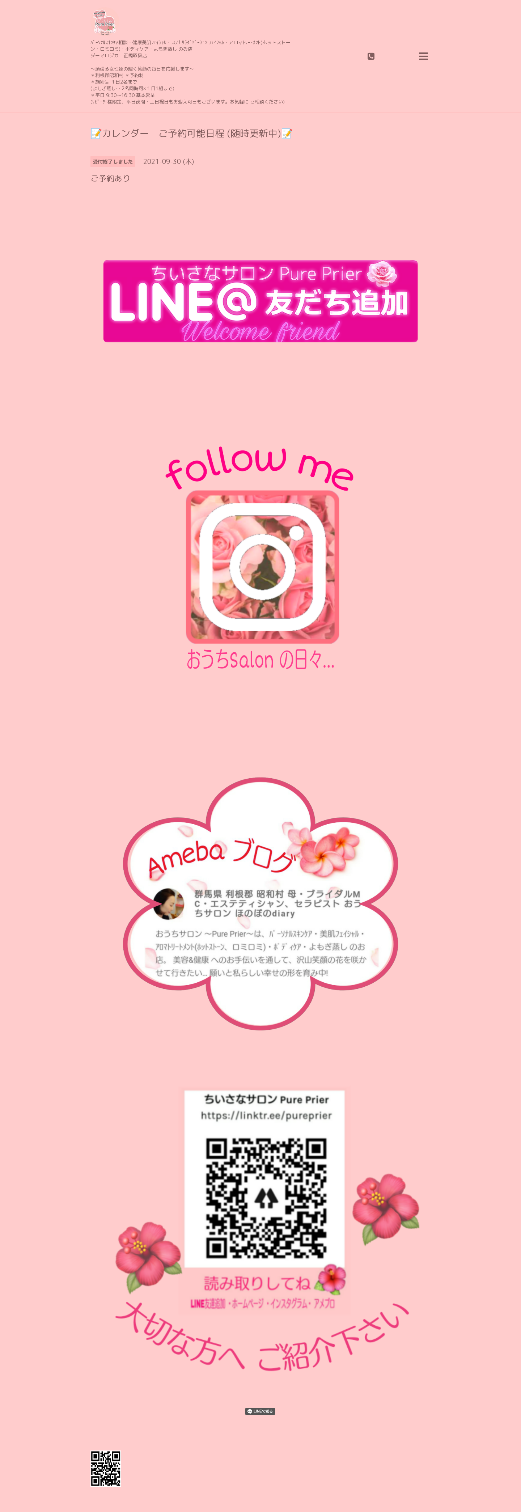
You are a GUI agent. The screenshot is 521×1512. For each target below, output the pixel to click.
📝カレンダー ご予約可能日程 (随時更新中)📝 (191, 133)
